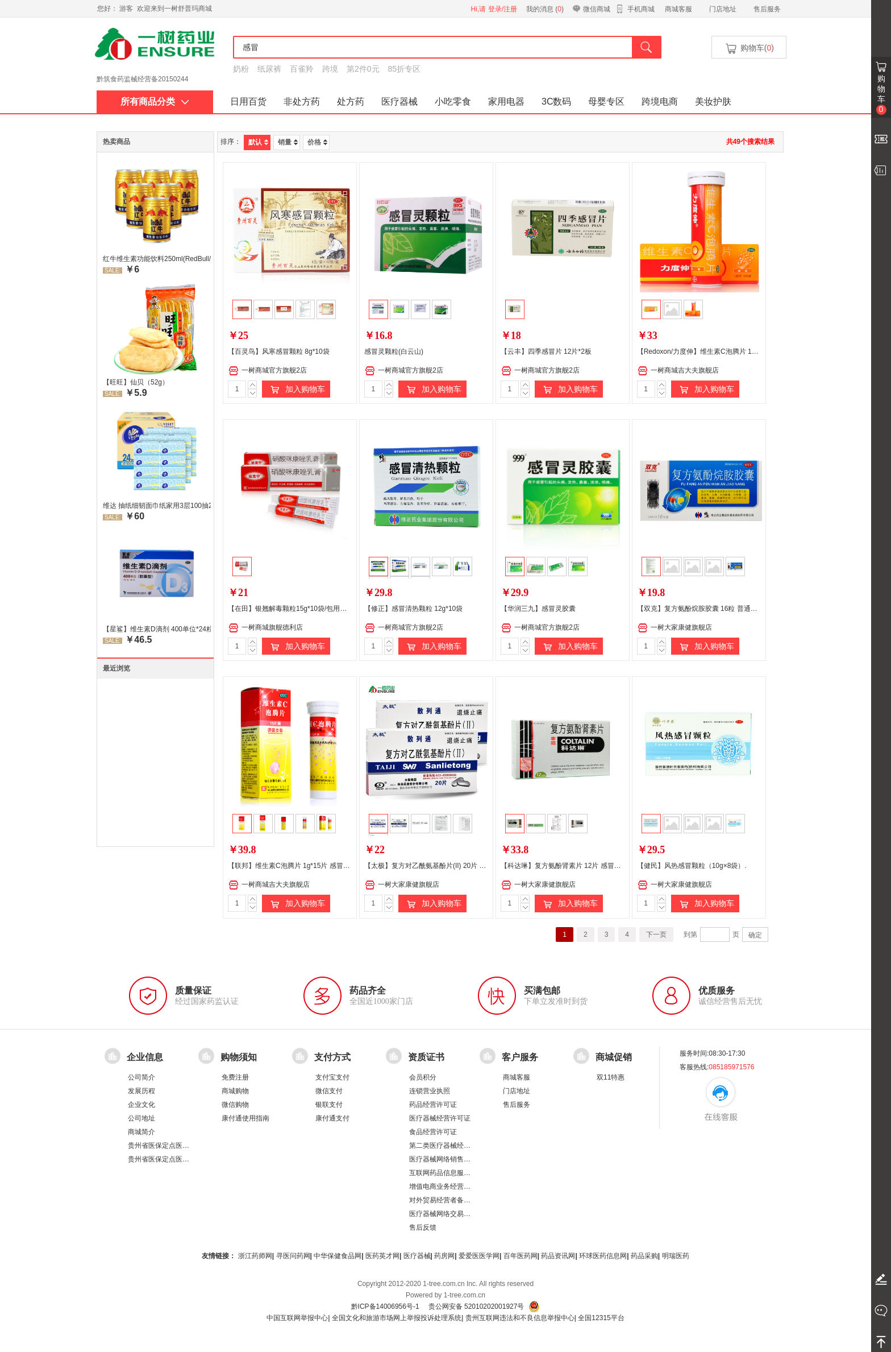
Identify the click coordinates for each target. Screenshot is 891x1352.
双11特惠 (610, 1077)
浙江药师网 (255, 1256)
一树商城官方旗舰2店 (267, 371)
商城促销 (614, 1056)
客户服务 (520, 1056)
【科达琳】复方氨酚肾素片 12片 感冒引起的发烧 (574, 866)
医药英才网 (382, 1256)
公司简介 (141, 1077)
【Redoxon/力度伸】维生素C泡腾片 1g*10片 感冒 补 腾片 (725, 351)
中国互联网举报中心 (297, 1318)
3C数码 (556, 101)
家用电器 (506, 101)
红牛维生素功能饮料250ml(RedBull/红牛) (157, 259)
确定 (755, 935)
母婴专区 (606, 101)
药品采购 (644, 1256)
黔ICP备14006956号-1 (385, 1306)
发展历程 (141, 1091)
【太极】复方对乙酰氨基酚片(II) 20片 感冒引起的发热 (445, 866)
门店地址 (722, 9)
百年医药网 (520, 1256)
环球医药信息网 (603, 1256)
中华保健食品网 (337, 1256)
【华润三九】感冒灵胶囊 (538, 609)
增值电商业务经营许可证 (446, 1186)
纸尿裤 (269, 68)
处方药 (350, 101)
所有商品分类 (154, 101)
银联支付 (329, 1105)
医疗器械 (399, 101)
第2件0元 (363, 68)
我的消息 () (545, 9)
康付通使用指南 (245, 1118)
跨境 (330, 68)
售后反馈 (422, 1227)
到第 (690, 934)
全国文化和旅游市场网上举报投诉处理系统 (396, 1318)
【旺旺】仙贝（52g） (136, 382)
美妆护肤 (713, 101)
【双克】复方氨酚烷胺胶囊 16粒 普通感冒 (700, 609)
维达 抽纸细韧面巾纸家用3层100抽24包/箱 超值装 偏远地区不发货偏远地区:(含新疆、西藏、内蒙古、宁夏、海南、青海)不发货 (157, 506)
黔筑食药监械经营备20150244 (142, 85)
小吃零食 (453, 101)
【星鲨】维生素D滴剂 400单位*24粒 (157, 629)
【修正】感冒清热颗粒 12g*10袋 (413, 609)
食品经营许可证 (433, 1132)
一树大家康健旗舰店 (675, 628)
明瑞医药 (675, 1256)
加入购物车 (296, 390)
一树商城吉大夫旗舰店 (678, 371)
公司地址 (141, 1118)
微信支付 (329, 1091)
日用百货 (248, 101)
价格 (317, 142)
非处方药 (302, 101)
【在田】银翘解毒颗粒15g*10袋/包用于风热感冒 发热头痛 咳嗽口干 (330, 609)
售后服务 (767, 9)
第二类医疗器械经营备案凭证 (453, 1146)
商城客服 (678, 9)
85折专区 (404, 68)
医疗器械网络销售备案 (443, 1159)
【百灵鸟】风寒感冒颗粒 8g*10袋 (279, 351)
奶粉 (241, 68)
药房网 (444, 1256)
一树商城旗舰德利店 (265, 628)
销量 (288, 142)
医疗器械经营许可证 (440, 1118)
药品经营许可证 (433, 1105)
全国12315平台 (601, 1318)
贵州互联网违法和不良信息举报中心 (519, 1318)
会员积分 (422, 1077)
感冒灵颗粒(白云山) (393, 351)
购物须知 (238, 1056)
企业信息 (145, 1056)
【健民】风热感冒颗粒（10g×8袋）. (692, 866)
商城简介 (141, 1132)
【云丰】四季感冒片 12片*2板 (546, 351)
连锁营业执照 (429, 1091)
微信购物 (235, 1105)
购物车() (749, 49)
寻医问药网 (293, 1256)
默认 (258, 142)
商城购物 (235, 1091)
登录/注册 (502, 9)
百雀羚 (302, 68)
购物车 (881, 94)
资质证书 (426, 1056)
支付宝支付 (332, 1077)
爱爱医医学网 (479, 1256)
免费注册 (235, 1077)
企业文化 (141, 1105)
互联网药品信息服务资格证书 (453, 1173)
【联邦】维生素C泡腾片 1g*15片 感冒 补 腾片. (298, 866)
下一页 (656, 934)
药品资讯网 (558, 1256)
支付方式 (332, 1056)
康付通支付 (332, 1118)
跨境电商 (660, 101)
